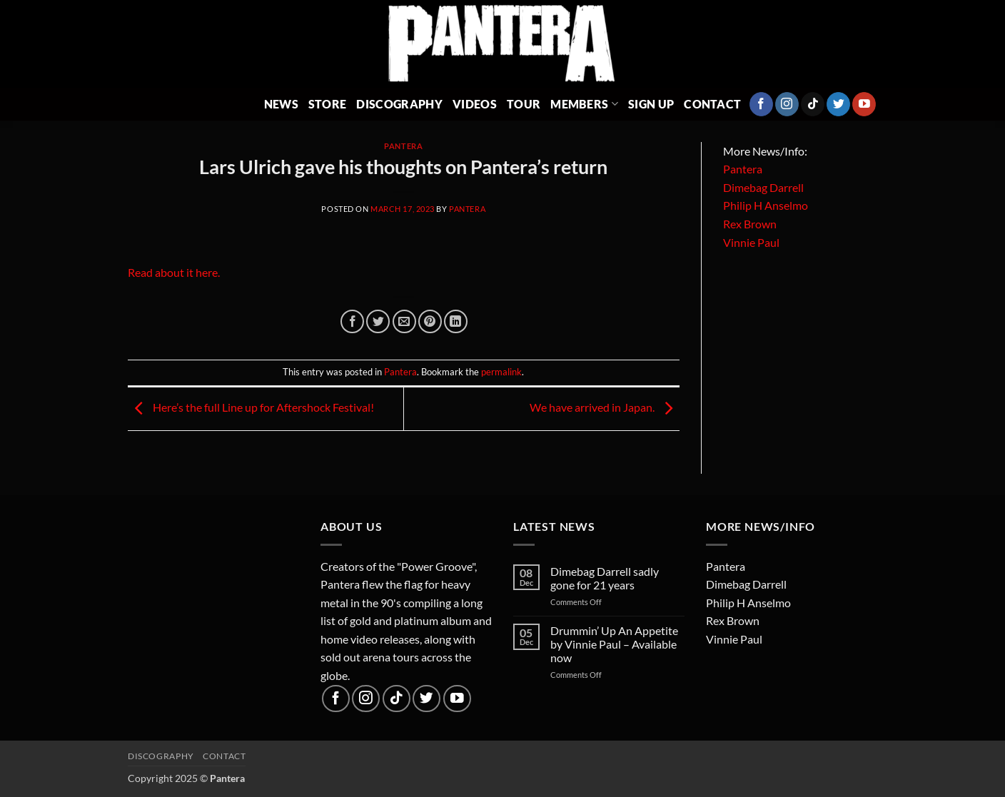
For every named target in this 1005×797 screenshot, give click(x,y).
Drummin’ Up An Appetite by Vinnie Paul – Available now (614, 644)
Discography (399, 104)
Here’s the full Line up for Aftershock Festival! (251, 407)
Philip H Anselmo (765, 205)
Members (584, 104)
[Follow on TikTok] (812, 104)
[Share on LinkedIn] (456, 321)
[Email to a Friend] (404, 321)
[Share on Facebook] (352, 321)
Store (327, 104)
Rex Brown (750, 223)
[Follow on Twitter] (838, 104)
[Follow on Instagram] (787, 104)
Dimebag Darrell (763, 187)
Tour (523, 104)
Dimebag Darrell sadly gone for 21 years (604, 578)
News (281, 104)
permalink (501, 371)
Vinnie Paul (751, 242)
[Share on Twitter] (378, 321)
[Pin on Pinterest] (430, 321)
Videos (475, 104)
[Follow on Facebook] (761, 104)
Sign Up (651, 104)
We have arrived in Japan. (605, 407)
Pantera (403, 146)
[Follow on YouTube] (864, 104)
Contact (712, 104)
